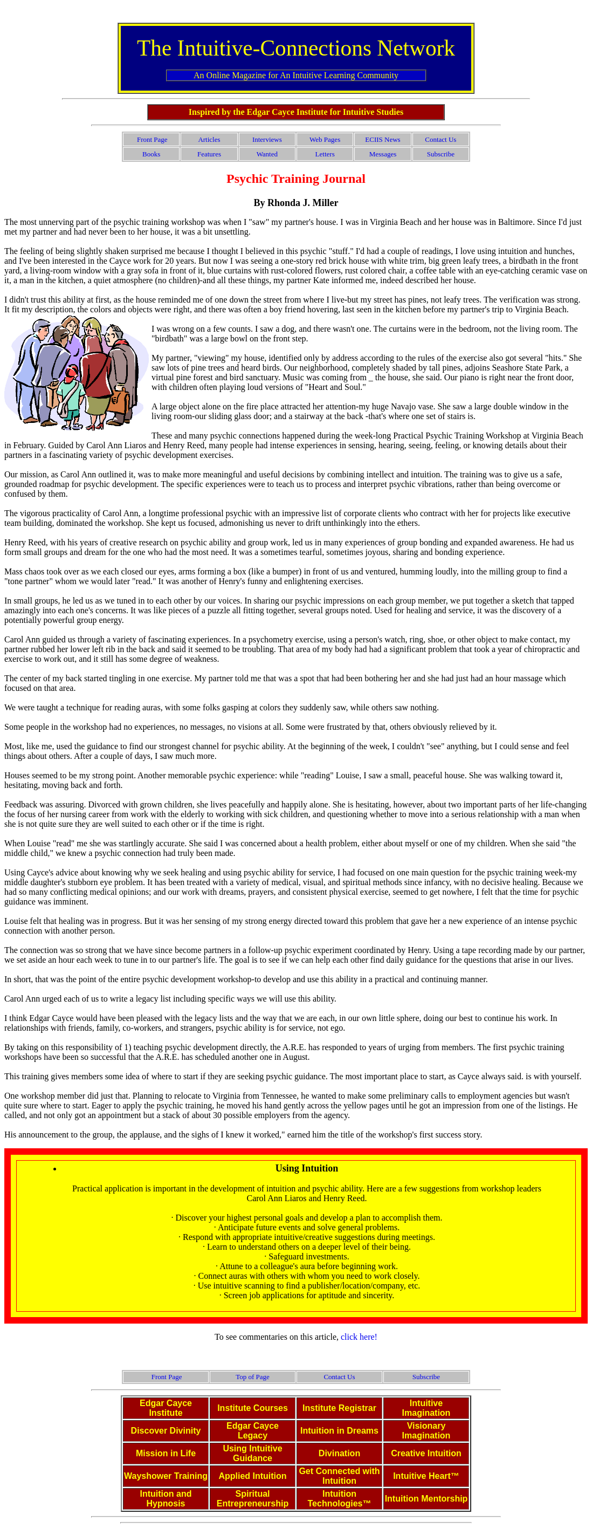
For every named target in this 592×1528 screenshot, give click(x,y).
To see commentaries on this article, (278, 1336)
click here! (359, 1336)
